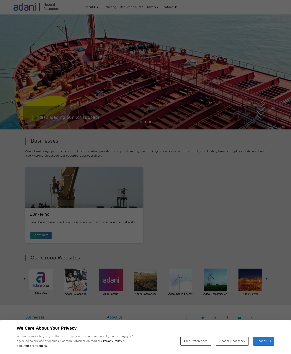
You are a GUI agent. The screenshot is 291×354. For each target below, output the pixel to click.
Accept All (263, 341)
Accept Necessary (232, 341)
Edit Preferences (195, 341)
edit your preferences (32, 346)
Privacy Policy (112, 341)
